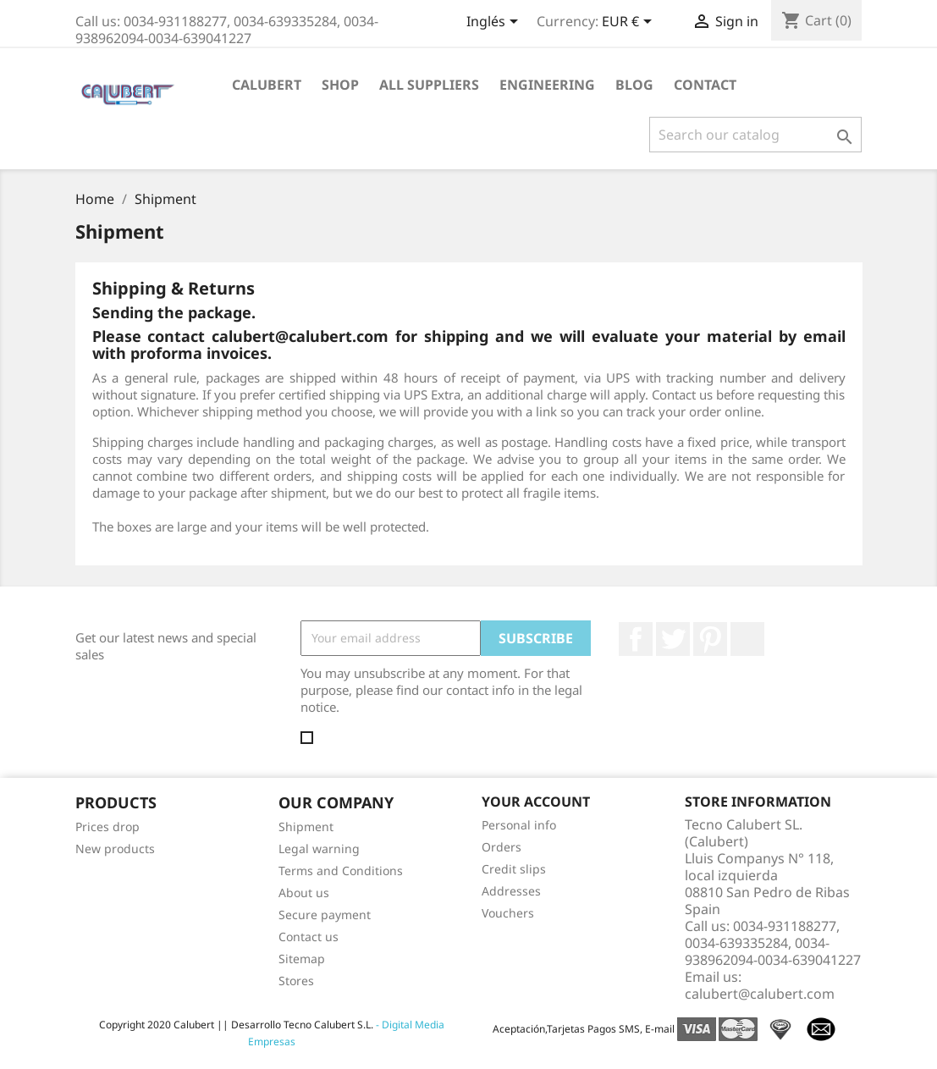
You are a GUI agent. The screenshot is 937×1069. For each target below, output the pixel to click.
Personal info (519, 825)
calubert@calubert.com (760, 993)
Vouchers (508, 913)
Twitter (673, 639)
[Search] (755, 134)
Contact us (308, 936)
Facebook (636, 639)
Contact (705, 84)
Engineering (547, 84)
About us (303, 892)
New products (115, 848)
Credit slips (514, 869)
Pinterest (710, 639)
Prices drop (107, 826)
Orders (501, 847)
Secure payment (324, 914)
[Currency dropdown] (630, 23)
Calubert (266, 84)
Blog (634, 84)
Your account (536, 801)
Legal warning (319, 848)
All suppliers (429, 84)
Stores (296, 981)
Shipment (305, 826)
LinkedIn (747, 639)
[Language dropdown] (495, 23)
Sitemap (301, 959)
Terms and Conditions (340, 870)
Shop (340, 84)
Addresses (511, 891)
